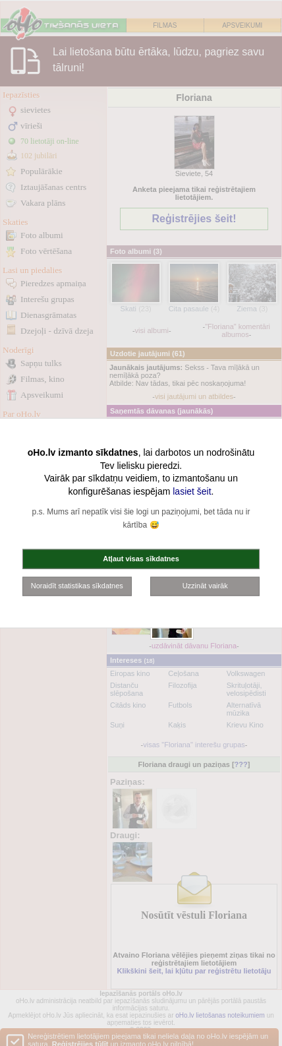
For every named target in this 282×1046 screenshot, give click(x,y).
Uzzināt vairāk (205, 586)
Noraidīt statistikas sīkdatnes (77, 586)
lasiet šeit (192, 490)
